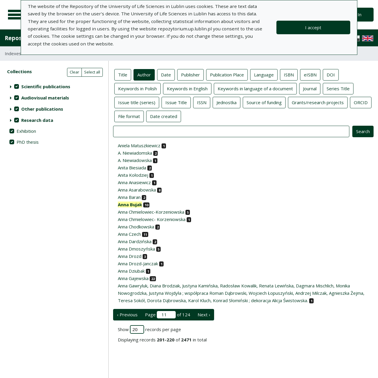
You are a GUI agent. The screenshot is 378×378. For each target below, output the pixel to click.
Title (122, 74)
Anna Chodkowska (136, 227)
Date (166, 74)
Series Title (338, 88)
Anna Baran (129, 197)
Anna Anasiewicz (134, 182)
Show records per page (149, 329)
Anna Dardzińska (134, 241)
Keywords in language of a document (255, 88)
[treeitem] (54, 86)
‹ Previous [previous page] (127, 315)
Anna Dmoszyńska (136, 249)
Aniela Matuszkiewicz (139, 145)
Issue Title (176, 102)
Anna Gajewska (133, 278)
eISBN (310, 74)
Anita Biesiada (132, 168)
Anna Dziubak (131, 271)
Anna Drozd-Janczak (138, 263)
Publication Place (227, 74)
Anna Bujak (130, 204)
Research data (37, 120)
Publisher (190, 74)
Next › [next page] (204, 315)
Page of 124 (167, 314)
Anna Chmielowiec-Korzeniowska (151, 212)
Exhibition (26, 131)
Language (264, 74)
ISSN (201, 102)
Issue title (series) (136, 102)
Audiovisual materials (45, 98)
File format (129, 116)
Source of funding (264, 102)
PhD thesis (28, 142)
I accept (313, 27)
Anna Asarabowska (137, 190)
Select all (92, 72)
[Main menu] (15, 14)
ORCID (361, 102)
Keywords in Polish (137, 88)
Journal (310, 88)
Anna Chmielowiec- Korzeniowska (151, 219)
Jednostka (226, 102)
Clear (74, 72)
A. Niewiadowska (135, 160)
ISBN (289, 74)
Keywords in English (187, 88)
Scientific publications (45, 86)
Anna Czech (129, 234)
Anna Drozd (129, 256)
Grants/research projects (318, 102)
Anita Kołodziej (133, 175)
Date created (163, 116)
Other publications (42, 109)
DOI (331, 74)
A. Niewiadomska (135, 153)
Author (144, 74)
